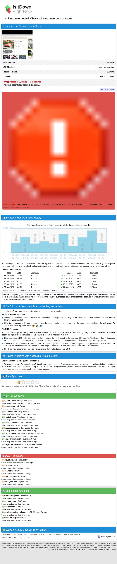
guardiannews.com (12, 439)
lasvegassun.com (12, 428)
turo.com (8, 465)
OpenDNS (36, 346)
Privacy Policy (81, 549)
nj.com (7, 401)
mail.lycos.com (10, 482)
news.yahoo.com (11, 422)
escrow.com (9, 507)
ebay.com (8, 471)
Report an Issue (107, 89)
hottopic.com (10, 476)
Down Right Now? (106, 537)
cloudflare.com (10, 460)
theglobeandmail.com (13, 444)
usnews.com (9, 406)
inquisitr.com (10, 417)
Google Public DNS (51, 346)
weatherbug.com (11, 496)
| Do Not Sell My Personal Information (102, 549)
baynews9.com (10, 412)
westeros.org (10, 518)
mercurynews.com (12, 433)
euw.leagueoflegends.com (15, 512)
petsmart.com (10, 501)
